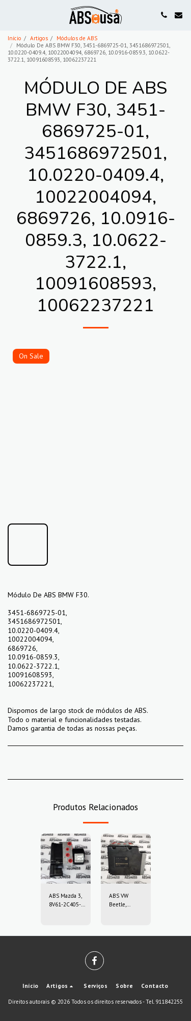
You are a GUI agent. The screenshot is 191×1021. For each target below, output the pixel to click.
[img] (66, 859)
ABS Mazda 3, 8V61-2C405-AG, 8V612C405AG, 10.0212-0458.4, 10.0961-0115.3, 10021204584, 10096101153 (67, 900)
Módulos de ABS (77, 38)
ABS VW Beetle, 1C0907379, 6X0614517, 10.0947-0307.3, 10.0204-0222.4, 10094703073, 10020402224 (126, 900)
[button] (11, 15)
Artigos (39, 38)
